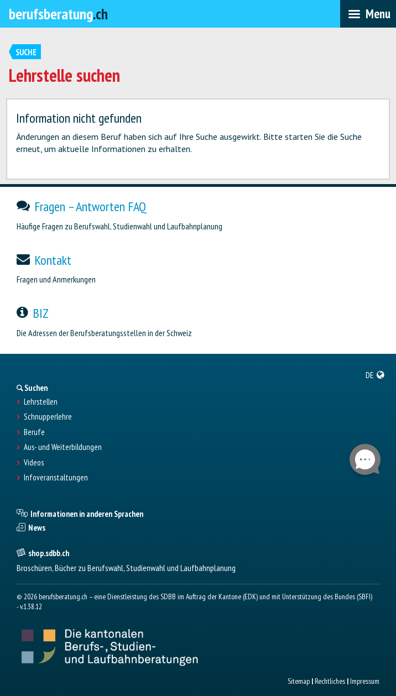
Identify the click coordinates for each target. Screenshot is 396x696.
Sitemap (299, 681)
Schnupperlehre (48, 417)
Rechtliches (330, 681)
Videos (34, 463)
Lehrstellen (41, 402)
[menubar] (368, 14)
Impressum (364, 681)
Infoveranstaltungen (56, 478)
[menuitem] (375, 375)
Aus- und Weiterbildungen (63, 447)
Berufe (34, 432)
